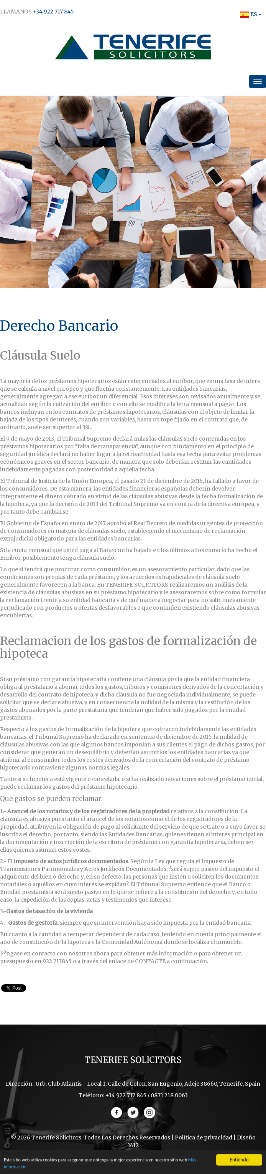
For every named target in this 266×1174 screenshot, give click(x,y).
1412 (133, 1145)
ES (248, 14)
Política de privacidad (203, 1137)
